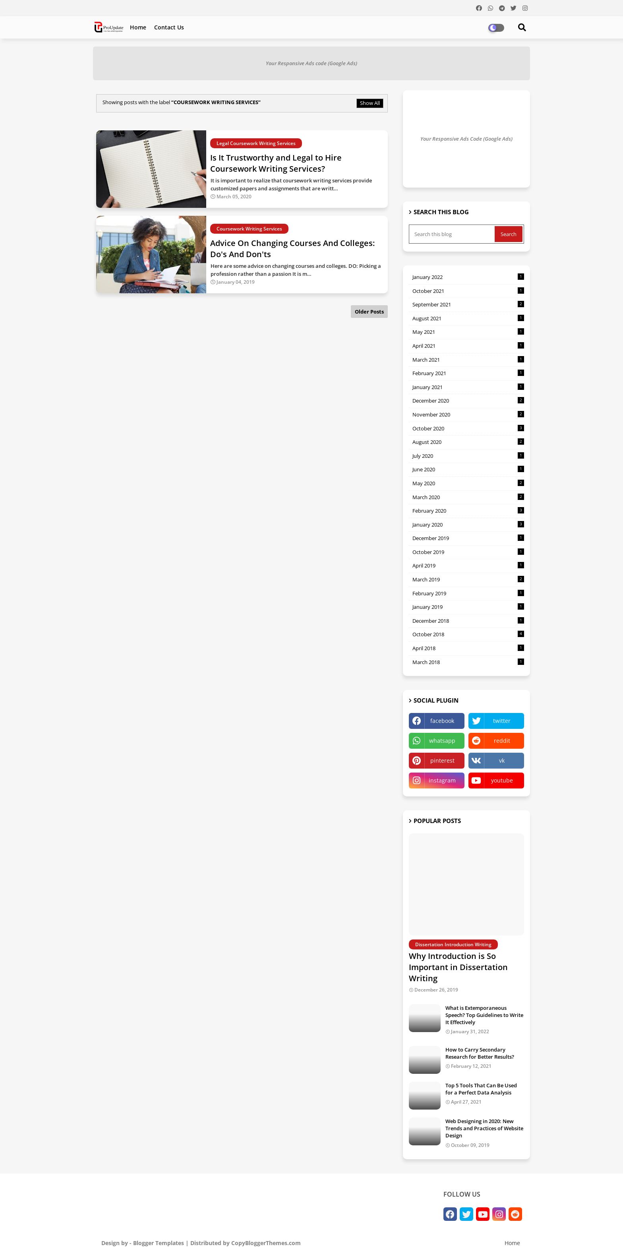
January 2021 (468, 387)
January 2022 (468, 277)
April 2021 (468, 345)
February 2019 (468, 593)
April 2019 (468, 565)
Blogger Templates (158, 1243)
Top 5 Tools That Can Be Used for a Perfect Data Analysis (481, 1089)
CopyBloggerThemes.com (266, 1243)
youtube (502, 780)
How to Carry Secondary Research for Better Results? (479, 1053)
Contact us (169, 27)
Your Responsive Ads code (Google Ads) (311, 63)
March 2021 (468, 359)
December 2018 (468, 620)
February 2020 (468, 510)
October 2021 (468, 290)
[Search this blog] (452, 234)
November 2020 (468, 414)
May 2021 (468, 331)
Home (138, 27)
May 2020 (468, 483)
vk (502, 760)
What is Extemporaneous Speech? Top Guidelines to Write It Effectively (484, 1015)
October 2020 (468, 428)
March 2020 (468, 497)
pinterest (442, 760)
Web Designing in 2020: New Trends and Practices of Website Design (484, 1128)
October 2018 (468, 634)
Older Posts (369, 311)
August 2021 (468, 318)
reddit (502, 740)
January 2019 (468, 606)
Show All (370, 103)
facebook (442, 720)
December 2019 (468, 538)
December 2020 (468, 400)
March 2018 (468, 662)
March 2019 (468, 579)
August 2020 (468, 441)
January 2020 (468, 524)
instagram (442, 780)
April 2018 (468, 648)
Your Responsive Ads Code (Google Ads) (466, 138)
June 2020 (468, 469)
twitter (502, 720)
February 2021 (468, 373)
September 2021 (468, 304)
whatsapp (442, 740)
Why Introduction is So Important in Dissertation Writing (458, 967)
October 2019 (468, 552)
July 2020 (468, 455)
